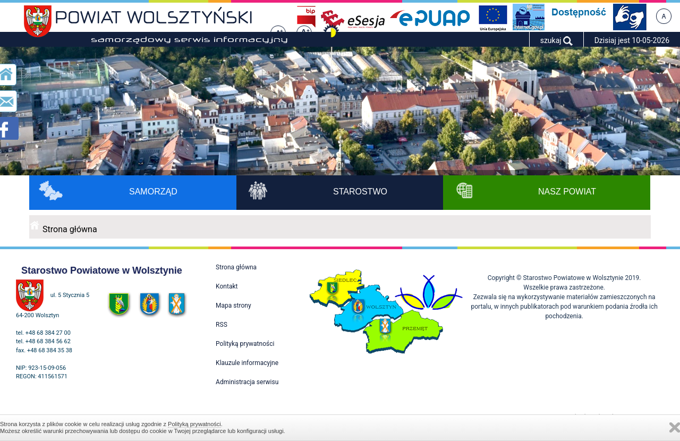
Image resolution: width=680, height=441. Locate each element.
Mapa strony (233, 305)
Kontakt (226, 286)
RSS (221, 324)
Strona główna (69, 229)
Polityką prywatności (194, 424)
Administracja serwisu (247, 382)
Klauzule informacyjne (247, 363)
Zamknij (674, 427)
